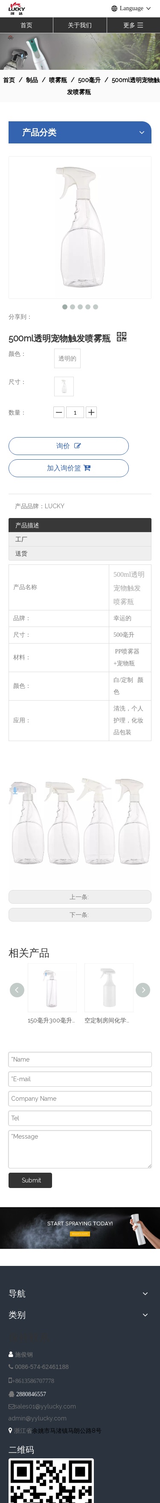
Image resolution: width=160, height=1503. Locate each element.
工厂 (21, 539)
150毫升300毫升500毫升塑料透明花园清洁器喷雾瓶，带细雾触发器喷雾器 (52, 1020)
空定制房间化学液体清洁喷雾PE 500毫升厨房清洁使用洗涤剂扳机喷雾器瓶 (108, 1020)
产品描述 (27, 525)
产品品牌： (30, 506)
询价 (68, 446)
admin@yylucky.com (38, 1418)
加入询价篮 (68, 468)
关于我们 (80, 25)
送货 (21, 553)
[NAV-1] (80, 51)
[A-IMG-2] (80, 1228)
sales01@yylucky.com (45, 1406)
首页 (26, 25)
